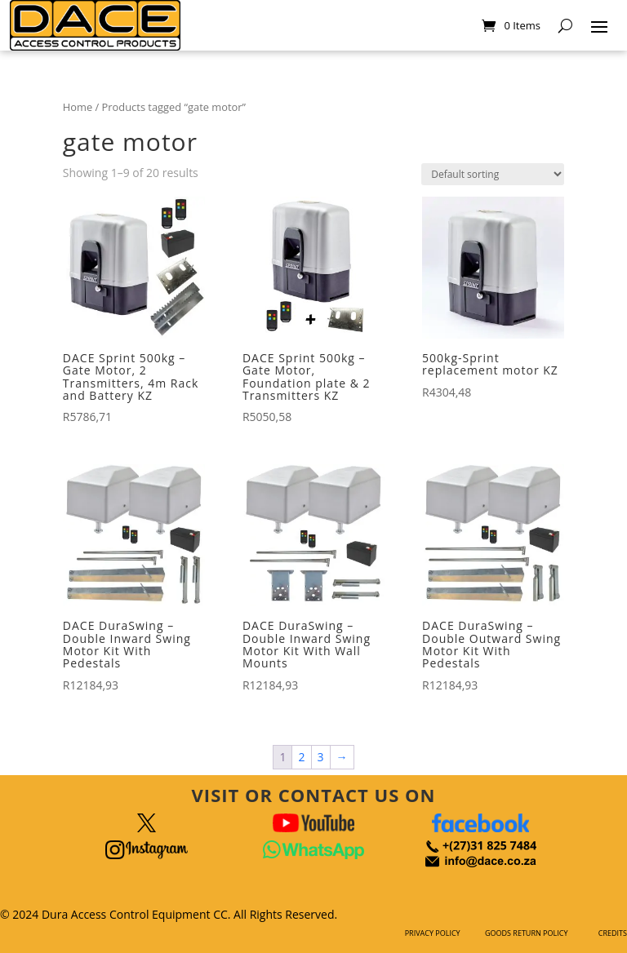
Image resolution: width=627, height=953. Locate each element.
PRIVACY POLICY (432, 933)
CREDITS (612, 933)
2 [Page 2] (301, 757)
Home (77, 107)
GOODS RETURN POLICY (526, 933)
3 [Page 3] (321, 757)
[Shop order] (492, 174)
